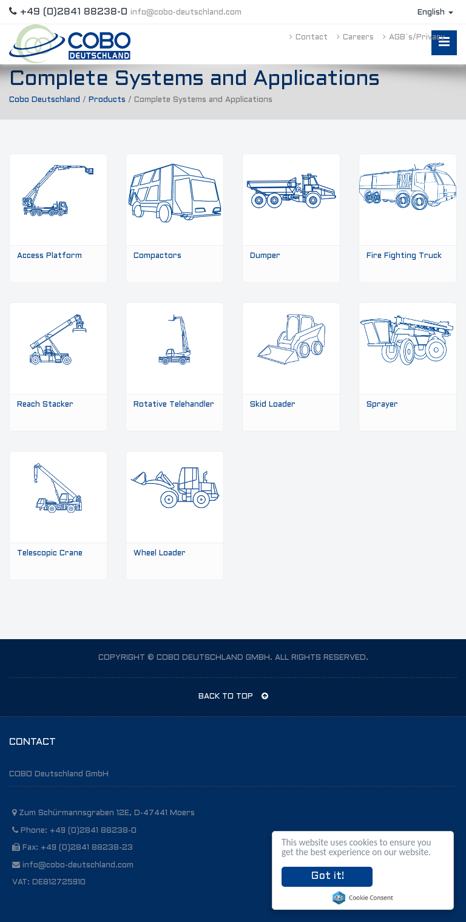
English (435, 12)
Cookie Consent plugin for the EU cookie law (363, 897)
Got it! (327, 876)
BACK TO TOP (233, 696)
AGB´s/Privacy (414, 37)
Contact (308, 37)
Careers (355, 37)
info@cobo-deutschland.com (185, 12)
